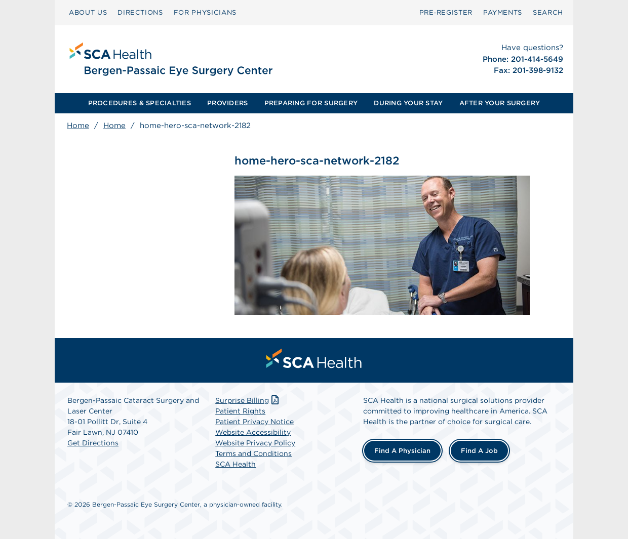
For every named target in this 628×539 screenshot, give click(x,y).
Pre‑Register (446, 12)
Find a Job (479, 450)
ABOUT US (88, 12)
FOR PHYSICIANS (205, 12)
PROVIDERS (227, 103)
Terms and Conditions (253, 453)
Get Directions (93, 443)
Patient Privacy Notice (254, 422)
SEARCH (548, 12)
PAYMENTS (502, 12)
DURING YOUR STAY (408, 103)
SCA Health (235, 464)
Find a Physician (402, 450)
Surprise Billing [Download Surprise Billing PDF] (248, 400)
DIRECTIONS (140, 12)
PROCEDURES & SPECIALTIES (139, 103)
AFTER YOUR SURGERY (499, 103)
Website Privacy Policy (255, 443)
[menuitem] (88, 12)
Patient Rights (240, 411)
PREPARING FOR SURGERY (311, 103)
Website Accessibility (253, 432)
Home (78, 125)
